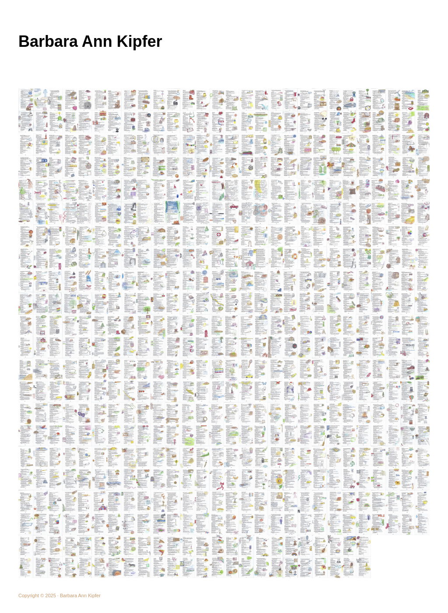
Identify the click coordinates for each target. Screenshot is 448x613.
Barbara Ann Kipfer (90, 41)
